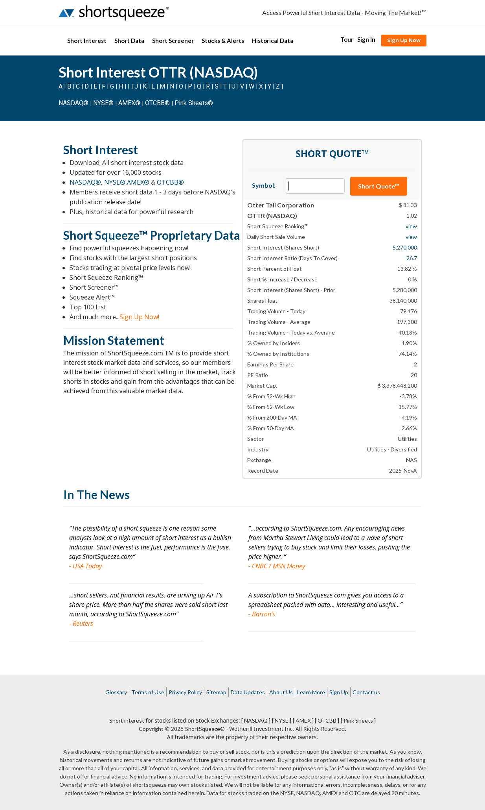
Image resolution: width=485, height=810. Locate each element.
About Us (281, 692)
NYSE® (104, 103)
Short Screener (173, 40)
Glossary (116, 692)
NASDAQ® (73, 103)
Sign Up (338, 692)
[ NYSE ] (281, 720)
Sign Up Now (404, 40)
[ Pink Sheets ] (358, 720)
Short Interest (87, 40)
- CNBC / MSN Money (276, 566)
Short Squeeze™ (105, 235)
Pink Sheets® (194, 103)
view (411, 226)
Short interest (126, 720)
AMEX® (129, 103)
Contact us (366, 692)
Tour (346, 39)
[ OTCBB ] (327, 720)
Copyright (151, 728)
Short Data (129, 40)
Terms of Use (147, 692)
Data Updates (248, 692)
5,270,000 (405, 247)
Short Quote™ (378, 186)
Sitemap (216, 692)
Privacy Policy (185, 692)
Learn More (311, 692)
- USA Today (85, 566)
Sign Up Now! (139, 317)
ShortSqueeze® (205, 728)
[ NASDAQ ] (255, 720)
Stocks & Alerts (223, 40)
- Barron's (261, 614)
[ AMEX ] (303, 720)
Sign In (366, 39)
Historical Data (272, 40)
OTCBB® (157, 103)
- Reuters (81, 623)
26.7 (411, 258)
